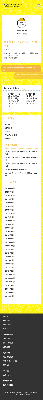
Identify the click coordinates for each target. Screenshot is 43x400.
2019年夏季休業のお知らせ (15, 169)
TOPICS (6, 371)
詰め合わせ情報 (11, 135)
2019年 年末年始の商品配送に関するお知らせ (21, 164)
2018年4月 (9, 210)
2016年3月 (9, 231)
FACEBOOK (7, 381)
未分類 (7, 131)
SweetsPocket (21, 30)
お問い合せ (7, 375)
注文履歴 (6, 347)
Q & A (5, 329)
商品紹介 (6, 320)
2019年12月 (10, 195)
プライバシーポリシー (11, 361)
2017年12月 (10, 213)
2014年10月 (10, 282)
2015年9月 (9, 249)
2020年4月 (9, 192)
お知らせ (8, 128)
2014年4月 (9, 296)
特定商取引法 (8, 357)
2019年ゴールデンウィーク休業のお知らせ (21, 174)
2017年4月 (9, 217)
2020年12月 (10, 188)
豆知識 (7, 138)
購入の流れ (7, 324)
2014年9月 (9, 285)
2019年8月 (9, 199)
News (7, 49)
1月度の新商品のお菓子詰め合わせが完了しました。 (18, 68)
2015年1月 (9, 271)
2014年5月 (9, 292)
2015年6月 (9, 260)
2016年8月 (9, 224)
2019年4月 (9, 202)
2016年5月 (9, 228)
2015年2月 (9, 267)
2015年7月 (9, 256)
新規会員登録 (8, 334)
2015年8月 (9, 253)
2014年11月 (10, 278)
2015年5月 (9, 264)
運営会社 (6, 365)
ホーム (5, 316)
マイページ (7, 339)
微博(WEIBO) (8, 385)
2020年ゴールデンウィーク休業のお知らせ (31, 97)
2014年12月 (10, 274)
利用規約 (6, 353)
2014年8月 (9, 289)
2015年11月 (10, 246)
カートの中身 (8, 343)
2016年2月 (9, 235)
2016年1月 (9, 238)
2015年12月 (10, 242)
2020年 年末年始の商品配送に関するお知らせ (14, 97)
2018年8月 (9, 206)
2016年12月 (10, 220)
